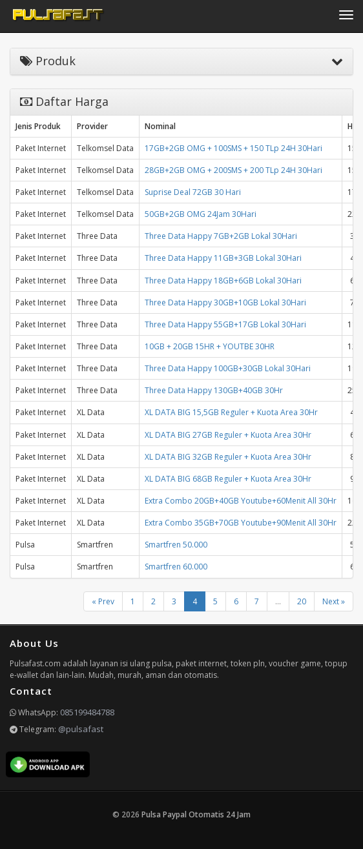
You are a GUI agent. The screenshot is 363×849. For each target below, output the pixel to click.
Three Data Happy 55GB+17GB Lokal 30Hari (225, 324)
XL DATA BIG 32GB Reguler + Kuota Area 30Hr (228, 456)
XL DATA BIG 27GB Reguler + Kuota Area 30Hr (228, 434)
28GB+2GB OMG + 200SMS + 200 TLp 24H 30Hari (233, 170)
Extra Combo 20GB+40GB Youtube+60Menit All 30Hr (241, 500)
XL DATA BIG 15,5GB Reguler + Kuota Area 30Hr (231, 412)
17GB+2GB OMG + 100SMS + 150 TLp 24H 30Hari (233, 148)
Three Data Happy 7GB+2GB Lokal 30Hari (221, 235)
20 (301, 601)
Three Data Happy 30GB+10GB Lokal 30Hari (225, 302)
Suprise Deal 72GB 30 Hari (193, 192)
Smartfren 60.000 (176, 566)
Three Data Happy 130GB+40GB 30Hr (214, 390)
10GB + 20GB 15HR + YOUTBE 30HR (210, 346)
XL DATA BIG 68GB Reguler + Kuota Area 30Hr (228, 478)
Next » (333, 601)
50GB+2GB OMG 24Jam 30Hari (200, 214)
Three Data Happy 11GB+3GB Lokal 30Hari (223, 257)
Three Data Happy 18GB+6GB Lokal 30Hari (223, 280)
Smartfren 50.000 (176, 544)
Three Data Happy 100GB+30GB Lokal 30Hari (228, 368)
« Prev (103, 601)
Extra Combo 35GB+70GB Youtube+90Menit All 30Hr (241, 522)
